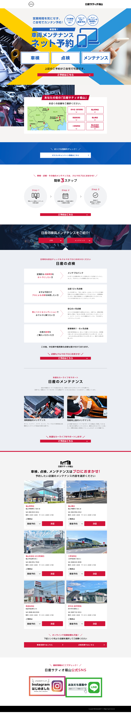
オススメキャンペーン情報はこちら (65, 160)
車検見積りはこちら (44, 663)
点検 (51, 250)
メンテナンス (80, 250)
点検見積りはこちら (87, 663)
